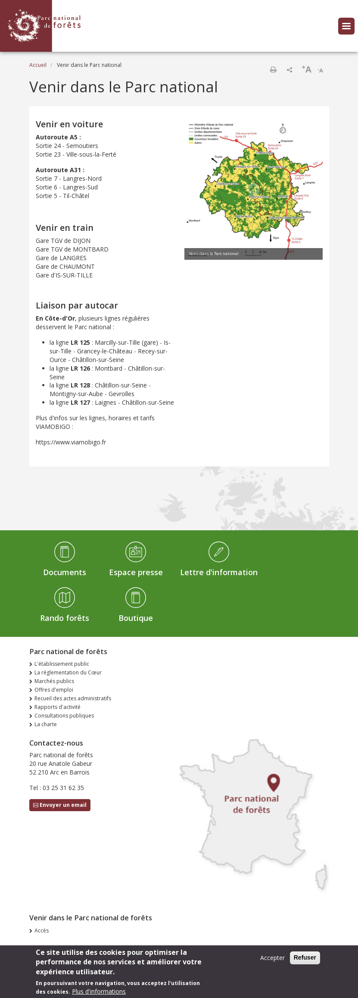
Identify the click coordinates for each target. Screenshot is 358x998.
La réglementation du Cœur (68, 672)
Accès (41, 930)
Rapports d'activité (57, 707)
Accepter (272, 960)
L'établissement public (61, 663)
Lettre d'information (219, 572)
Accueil (38, 65)
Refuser (305, 960)
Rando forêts (64, 618)
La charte (45, 724)
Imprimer (273, 69)
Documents (64, 572)
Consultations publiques (64, 715)
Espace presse (136, 572)
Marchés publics (54, 681)
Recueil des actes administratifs (72, 698)
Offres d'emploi (53, 689)
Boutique (135, 618)
